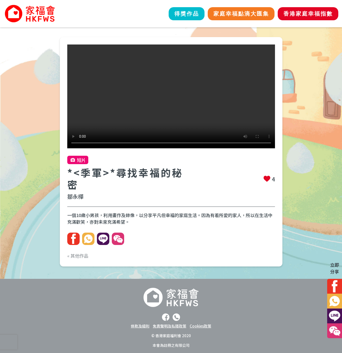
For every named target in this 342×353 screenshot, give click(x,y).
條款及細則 (140, 326)
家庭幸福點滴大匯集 (235, 14)
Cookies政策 (200, 326)
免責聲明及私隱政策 (169, 326)
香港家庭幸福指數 (306, 14)
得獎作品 (176, 14)
